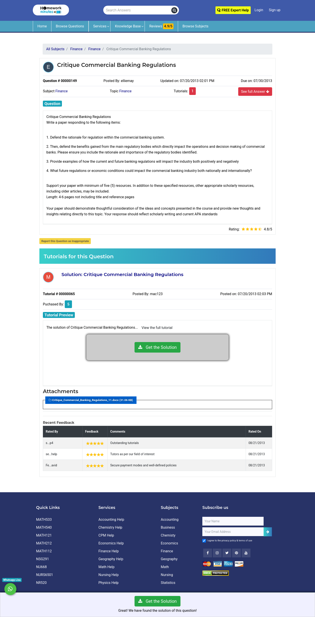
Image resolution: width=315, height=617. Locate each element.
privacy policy (229, 540)
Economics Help (111, 543)
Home (42, 26)
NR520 (41, 583)
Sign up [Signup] (274, 10)
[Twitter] (226, 553)
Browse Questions (70, 26)
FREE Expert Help (233, 10)
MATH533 (44, 519)
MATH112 (44, 551)
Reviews (161, 26)
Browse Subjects (195, 26)
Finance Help (108, 551)
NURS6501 (44, 575)
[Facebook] (207, 553)
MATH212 (44, 543)
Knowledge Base (128, 26)
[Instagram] (217, 553)
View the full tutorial (157, 328)
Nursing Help (108, 575)
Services (99, 26)
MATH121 (44, 535)
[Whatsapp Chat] (10, 589)
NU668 (41, 567)
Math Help (106, 567)
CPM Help (106, 535)
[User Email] (233, 531)
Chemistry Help (110, 527)
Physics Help (108, 583)
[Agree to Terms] (204, 540)
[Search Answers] (137, 10)
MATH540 (44, 527)
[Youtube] (236, 553)
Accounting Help (111, 519)
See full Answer (255, 91)
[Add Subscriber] (268, 531)
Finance (61, 91)
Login (259, 10)
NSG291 (42, 559)
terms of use (245, 540)
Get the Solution (157, 347)
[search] (174, 10)
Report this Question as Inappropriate (65, 241)
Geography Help (110, 559)
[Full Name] (233, 521)
